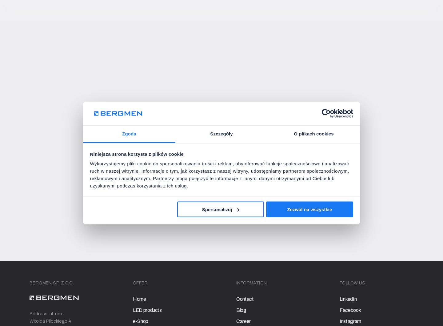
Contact (245, 299)
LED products (147, 310)
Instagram (350, 321)
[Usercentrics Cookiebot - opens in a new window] (326, 113)
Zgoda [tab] (129, 133)
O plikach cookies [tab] (313, 133)
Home (139, 299)
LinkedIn (348, 299)
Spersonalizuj (221, 209)
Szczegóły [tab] (221, 133)
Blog (241, 310)
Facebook (350, 310)
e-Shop (140, 321)
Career (243, 321)
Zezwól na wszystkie (309, 209)
